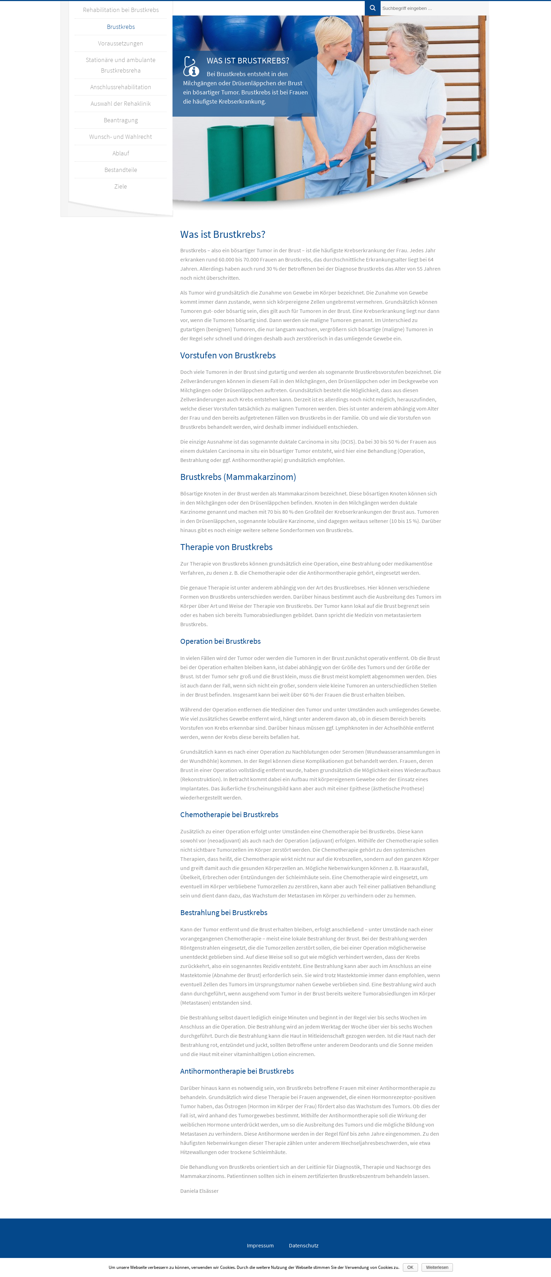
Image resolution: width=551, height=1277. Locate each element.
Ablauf (121, 153)
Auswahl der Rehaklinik (121, 103)
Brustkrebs (121, 27)
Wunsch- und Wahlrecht (120, 136)
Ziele (120, 186)
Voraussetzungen (120, 43)
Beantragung (121, 120)
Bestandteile (120, 170)
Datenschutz (304, 1245)
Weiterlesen (437, 1267)
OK (410, 1267)
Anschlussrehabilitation (120, 87)
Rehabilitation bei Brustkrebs (121, 10)
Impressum (260, 1245)
